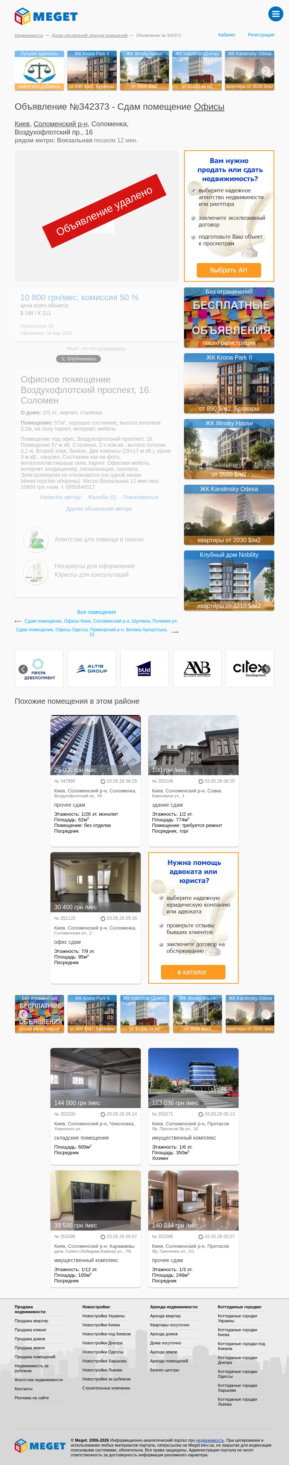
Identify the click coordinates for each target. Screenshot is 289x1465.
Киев (22, 124)
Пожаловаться (140, 497)
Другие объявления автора (99, 509)
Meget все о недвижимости (41, 1446)
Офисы (209, 106)
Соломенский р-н (60, 124)
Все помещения (96, 612)
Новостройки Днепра (102, 1343)
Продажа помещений (35, 1357)
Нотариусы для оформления (95, 566)
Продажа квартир (31, 1320)
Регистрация (261, 35)
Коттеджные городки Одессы (237, 1374)
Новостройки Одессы (102, 1352)
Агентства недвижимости (39, 1379)
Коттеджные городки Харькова (237, 1387)
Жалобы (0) (102, 497)
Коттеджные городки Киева (237, 1332)
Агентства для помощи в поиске (99, 539)
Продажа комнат (31, 1329)
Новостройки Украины (103, 1316)
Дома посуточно (165, 1343)
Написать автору (60, 497)
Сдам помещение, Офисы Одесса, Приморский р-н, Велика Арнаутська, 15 (91, 632)
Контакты (24, 1388)
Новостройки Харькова (104, 1361)
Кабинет (227, 35)
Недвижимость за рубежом (32, 1368)
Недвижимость (29, 35)
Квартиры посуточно (169, 1325)
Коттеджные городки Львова (237, 1401)
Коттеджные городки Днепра (237, 1360)
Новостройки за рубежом (106, 1379)
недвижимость (112, 348)
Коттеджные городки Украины (237, 1318)
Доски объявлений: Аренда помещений (90, 35)
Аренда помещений (169, 1361)
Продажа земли (30, 1348)
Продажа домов (30, 1338)
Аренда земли (163, 1352)
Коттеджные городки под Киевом (241, 1346)
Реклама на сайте (32, 1397)
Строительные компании (106, 1388)
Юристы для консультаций (92, 574)
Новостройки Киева (101, 1325)
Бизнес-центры (164, 1370)
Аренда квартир (165, 1316)
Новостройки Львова (102, 1370)
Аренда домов (164, 1334)
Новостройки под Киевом (106, 1334)
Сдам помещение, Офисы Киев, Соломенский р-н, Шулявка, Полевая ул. (101, 621)
